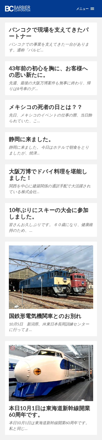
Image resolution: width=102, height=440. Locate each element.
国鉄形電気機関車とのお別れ (45, 316)
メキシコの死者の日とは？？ (45, 107)
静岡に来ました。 (31, 139)
